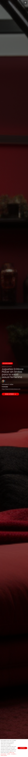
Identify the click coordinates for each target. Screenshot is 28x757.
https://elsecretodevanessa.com (11, 389)
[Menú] (25, 2)
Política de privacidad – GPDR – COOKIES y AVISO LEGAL (8, 754)
